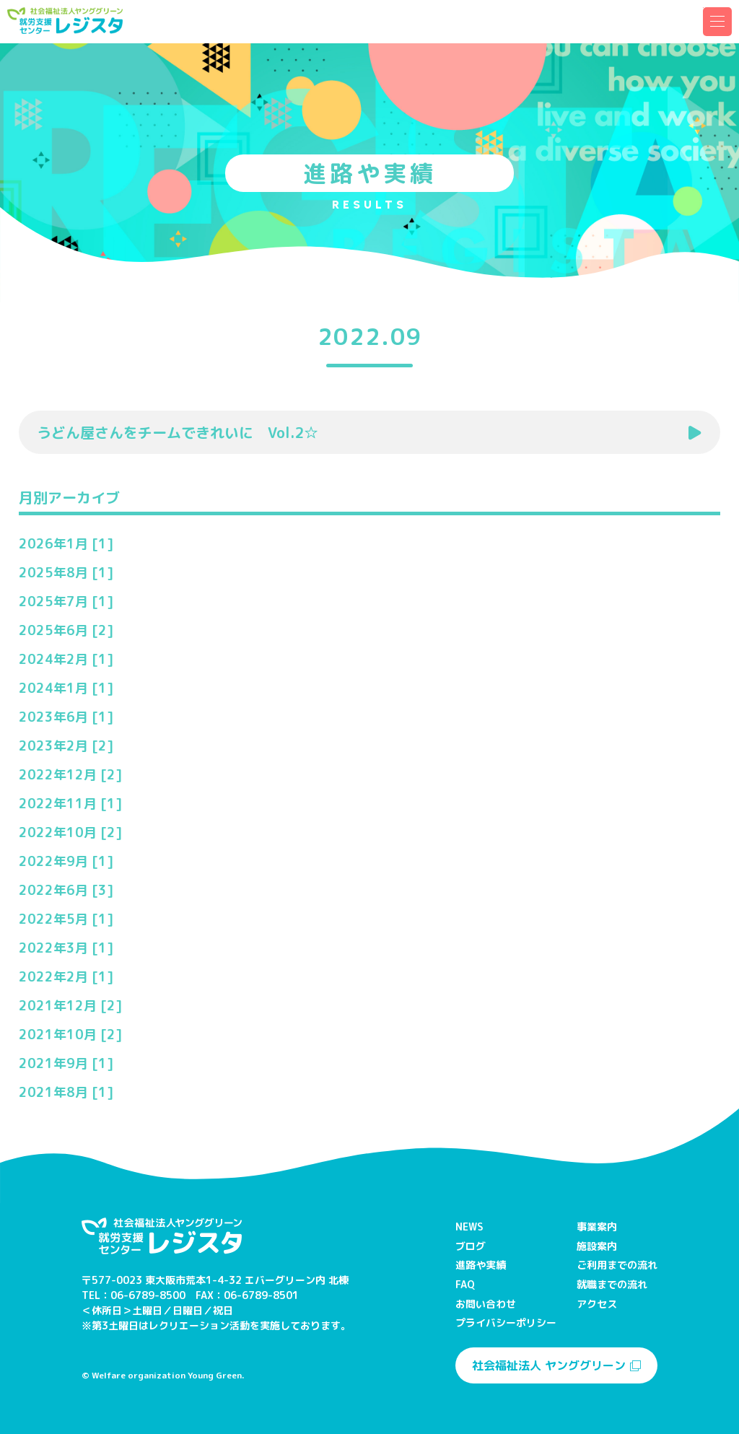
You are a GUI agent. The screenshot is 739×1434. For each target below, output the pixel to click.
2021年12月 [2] (70, 1006)
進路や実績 (480, 1265)
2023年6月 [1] (66, 717)
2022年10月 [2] (70, 832)
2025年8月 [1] (66, 573)
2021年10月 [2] (70, 1035)
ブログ (470, 1246)
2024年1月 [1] (66, 688)
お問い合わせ (485, 1304)
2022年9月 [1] (66, 861)
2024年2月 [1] (66, 659)
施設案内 (597, 1246)
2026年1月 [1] (66, 544)
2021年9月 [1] (66, 1063)
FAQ (465, 1284)
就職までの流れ (612, 1284)
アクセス (597, 1304)
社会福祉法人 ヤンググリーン (556, 1365)
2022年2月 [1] (66, 977)
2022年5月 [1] (66, 919)
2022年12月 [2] (70, 775)
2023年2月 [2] (66, 746)
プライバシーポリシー (505, 1322)
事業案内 (597, 1226)
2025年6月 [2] (66, 630)
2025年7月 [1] (66, 602)
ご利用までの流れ (617, 1265)
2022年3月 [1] (66, 948)
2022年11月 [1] (70, 804)
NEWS (469, 1226)
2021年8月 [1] (66, 1092)
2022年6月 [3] (66, 890)
